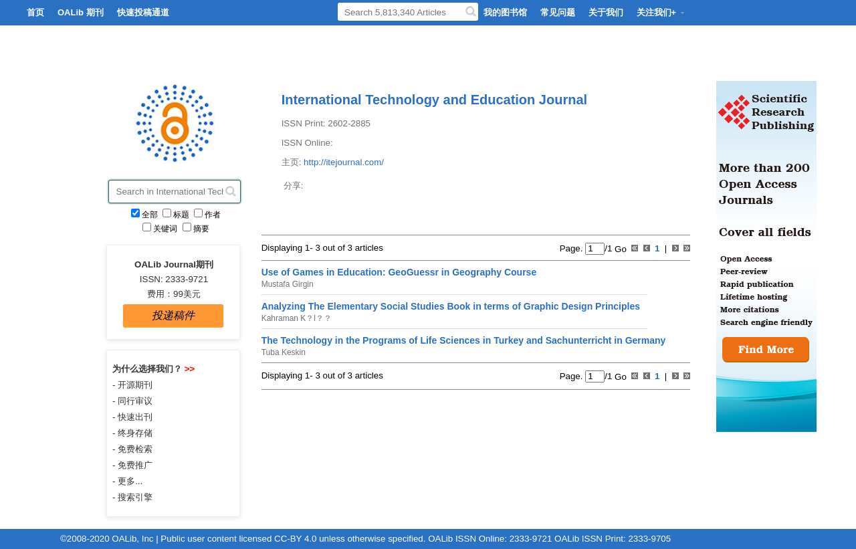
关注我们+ (661, 12)
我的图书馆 (505, 12)
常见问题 (557, 12)
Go (619, 248)
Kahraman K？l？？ (296, 318)
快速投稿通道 (143, 12)
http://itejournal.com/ (344, 162)
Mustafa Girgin (287, 284)
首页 (35, 12)
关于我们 (605, 12)
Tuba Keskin (283, 352)
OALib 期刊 (81, 12)
